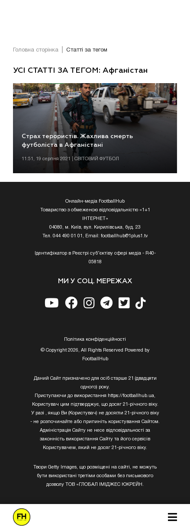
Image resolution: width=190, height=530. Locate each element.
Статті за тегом (86, 50)
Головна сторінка (35, 50)
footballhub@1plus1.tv (124, 236)
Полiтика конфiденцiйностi (95, 339)
